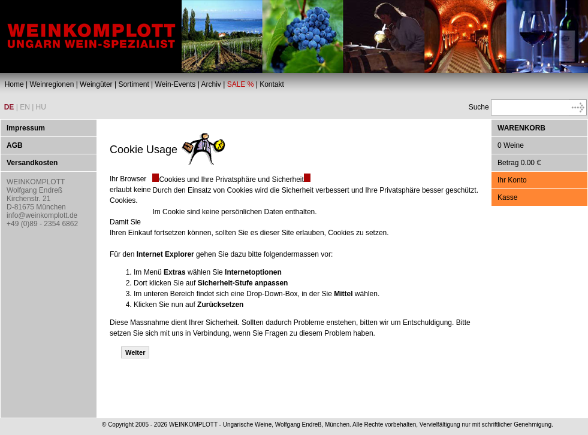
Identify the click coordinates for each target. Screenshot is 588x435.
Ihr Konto (512, 180)
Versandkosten (32, 163)
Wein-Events (175, 84)
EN (25, 107)
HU (41, 107)
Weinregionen (51, 84)
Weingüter (96, 84)
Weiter (135, 352)
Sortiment (133, 84)
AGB (15, 145)
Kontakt (272, 84)
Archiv (211, 84)
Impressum (26, 128)
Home (14, 84)
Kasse (507, 197)
